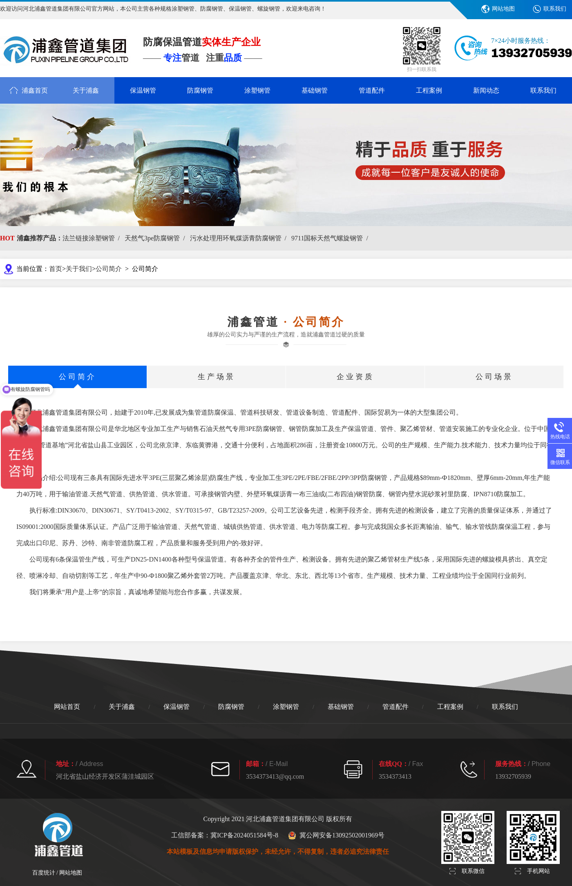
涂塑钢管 (257, 90)
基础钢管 (315, 90)
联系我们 (554, 9)
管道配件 (372, 90)
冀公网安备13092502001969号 (336, 835)
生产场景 (216, 377)
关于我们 (79, 268)
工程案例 (429, 90)
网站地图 (503, 9)
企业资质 (355, 377)
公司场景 (494, 377)
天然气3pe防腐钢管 (156, 238)
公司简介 (109, 268)
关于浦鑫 (86, 90)
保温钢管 (143, 90)
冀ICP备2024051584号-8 (244, 835)
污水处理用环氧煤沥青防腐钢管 (240, 238)
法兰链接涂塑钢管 (93, 238)
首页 (55, 268)
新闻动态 (486, 90)
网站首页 (67, 706)
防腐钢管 (200, 90)
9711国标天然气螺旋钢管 (331, 238)
